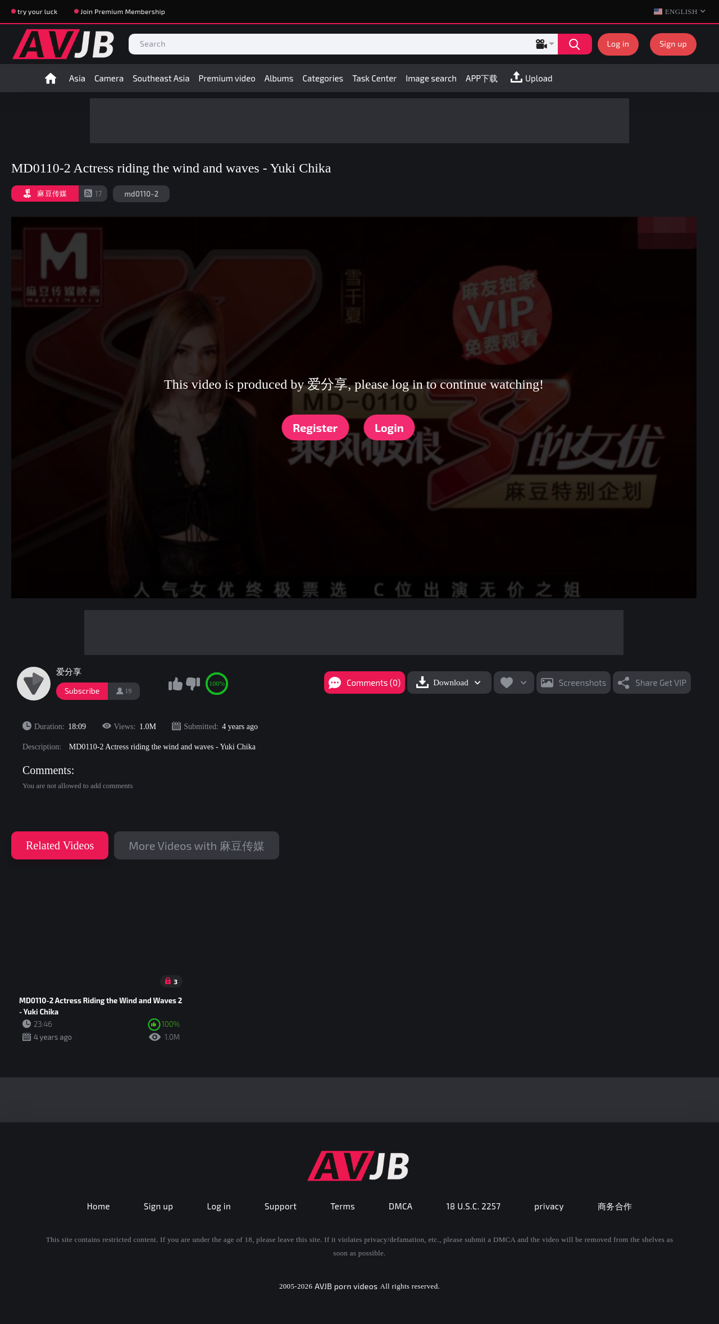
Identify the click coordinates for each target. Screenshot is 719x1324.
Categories (322, 78)
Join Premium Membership (122, 11)
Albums (279, 78)
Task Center (374, 78)
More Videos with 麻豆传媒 (196, 845)
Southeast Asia (161, 78)
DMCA (401, 1206)
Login (389, 427)
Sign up (673, 43)
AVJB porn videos (346, 1286)
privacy (548, 1206)
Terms (342, 1206)
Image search (431, 78)
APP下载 (482, 78)
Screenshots (583, 682)
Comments (46, 770)
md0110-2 (141, 193)
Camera (109, 78)
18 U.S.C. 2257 (474, 1206)
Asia (77, 78)
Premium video (227, 78)
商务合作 (615, 1206)
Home (51, 78)
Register (315, 427)
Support (281, 1206)
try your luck (37, 11)
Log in (618, 43)
